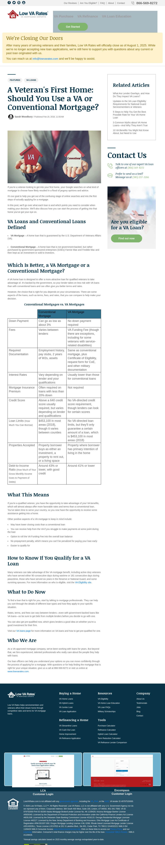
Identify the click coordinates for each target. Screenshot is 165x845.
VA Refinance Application (70, 729)
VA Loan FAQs (104, 697)
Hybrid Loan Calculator (107, 724)
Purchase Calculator (106, 716)
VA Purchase (62, 14)
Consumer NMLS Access (116, 819)
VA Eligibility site (83, 572)
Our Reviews (70, 3)
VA (92, 789)
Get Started (142, 14)
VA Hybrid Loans (66, 693)
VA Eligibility (103, 689)
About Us (140, 689)
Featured (15, 70)
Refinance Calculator (107, 720)
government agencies (69, 789)
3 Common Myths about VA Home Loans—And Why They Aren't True (130, 114)
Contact (121, 3)
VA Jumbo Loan (66, 697)
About (111, 3)
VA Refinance (84, 14)
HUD (107, 789)
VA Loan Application (67, 702)
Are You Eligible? (88, 3)
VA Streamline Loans (68, 716)
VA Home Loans (66, 689)
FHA (96, 789)
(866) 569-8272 (136, 158)
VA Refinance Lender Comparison (112, 733)
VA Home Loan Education (109, 693)
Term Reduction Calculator (109, 729)
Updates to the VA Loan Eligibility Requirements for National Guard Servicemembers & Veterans (129, 94)
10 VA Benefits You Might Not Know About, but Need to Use (131, 122)
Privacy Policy (116, 817)
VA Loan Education (110, 14)
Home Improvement (67, 724)
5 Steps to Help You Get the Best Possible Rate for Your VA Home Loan (129, 105)
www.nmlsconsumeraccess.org (67, 817)
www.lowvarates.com (18, 661)
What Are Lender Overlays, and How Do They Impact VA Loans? (131, 85)
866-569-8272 (146, 3)
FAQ (102, 3)
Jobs (138, 697)
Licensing (28, 819)
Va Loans (31, 70)
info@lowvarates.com (46, 49)
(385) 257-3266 (140, 167)
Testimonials (141, 693)
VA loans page (23, 621)
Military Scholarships (107, 702)
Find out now (127, 228)
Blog (138, 702)
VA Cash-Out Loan (67, 720)
